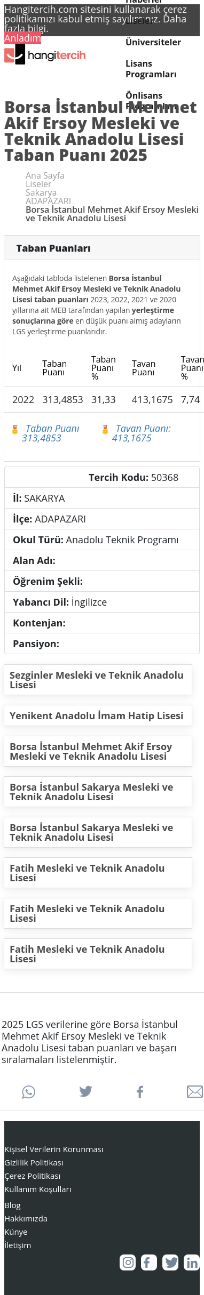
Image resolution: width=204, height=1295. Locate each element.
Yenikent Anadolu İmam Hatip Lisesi (97, 715)
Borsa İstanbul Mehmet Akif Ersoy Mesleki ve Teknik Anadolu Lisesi (91, 751)
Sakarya (41, 192)
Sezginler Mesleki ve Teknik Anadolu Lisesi (97, 680)
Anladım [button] (22, 37)
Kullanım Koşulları (37, 1189)
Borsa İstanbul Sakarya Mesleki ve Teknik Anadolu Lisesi (91, 792)
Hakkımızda (26, 1218)
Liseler (139, 21)
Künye (16, 1231)
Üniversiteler (153, 42)
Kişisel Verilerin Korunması (54, 1149)
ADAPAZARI (48, 201)
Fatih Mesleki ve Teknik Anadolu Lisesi (87, 873)
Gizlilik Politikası (34, 1162)
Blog (12, 1205)
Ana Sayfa (45, 175)
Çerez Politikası (32, 1175)
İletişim (17, 1245)
